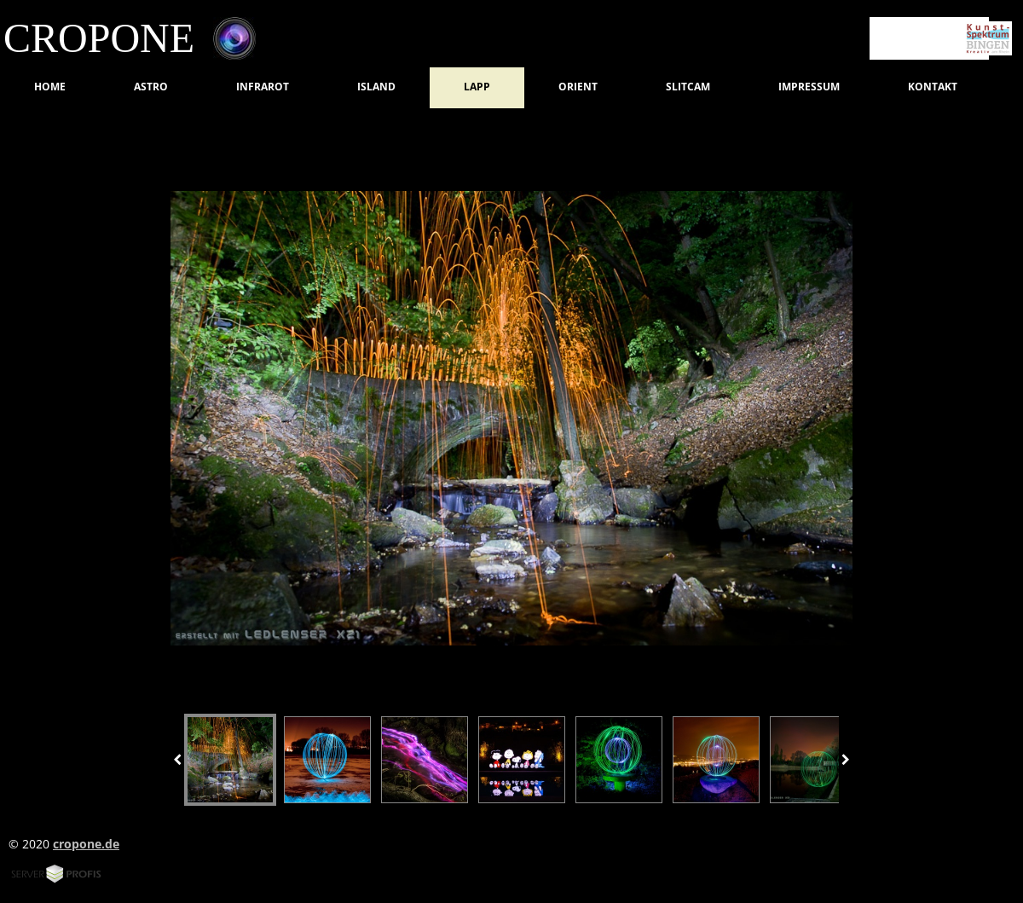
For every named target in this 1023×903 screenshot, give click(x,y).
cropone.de (86, 844)
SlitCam (688, 86)
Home (50, 86)
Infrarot (262, 86)
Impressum (809, 86)
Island (376, 86)
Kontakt (932, 86)
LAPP (477, 86)
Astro (151, 86)
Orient (578, 86)
